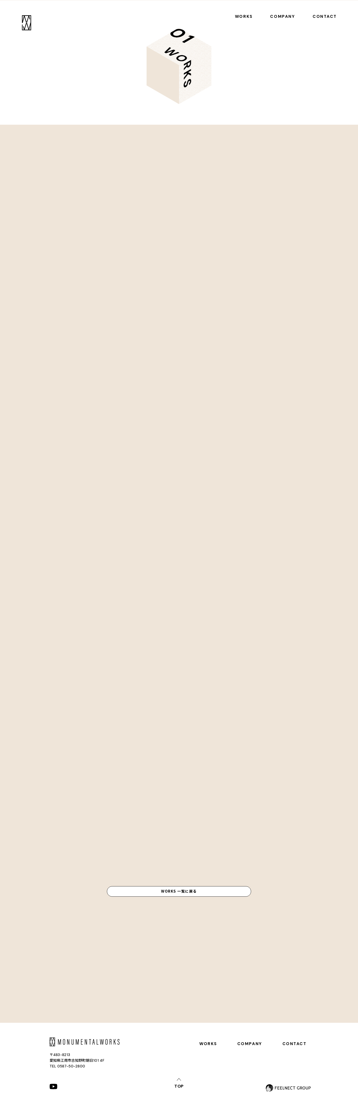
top (179, 1085)
